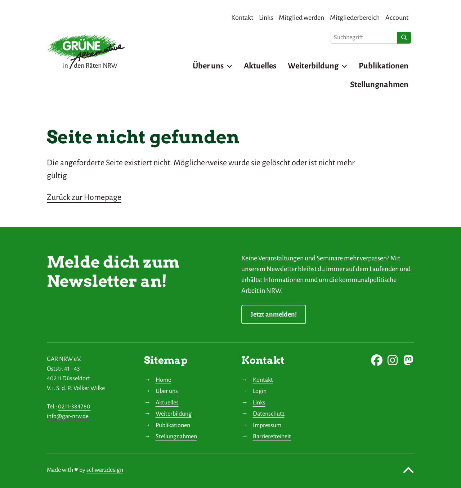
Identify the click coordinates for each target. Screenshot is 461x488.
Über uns (167, 391)
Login (260, 391)
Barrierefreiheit (272, 436)
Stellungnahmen (176, 436)
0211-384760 (74, 406)
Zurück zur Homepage (84, 197)
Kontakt (263, 380)
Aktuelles (167, 402)
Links (259, 402)
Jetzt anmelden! (274, 314)
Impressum (267, 425)
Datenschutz (269, 414)
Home (163, 380)
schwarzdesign (104, 470)
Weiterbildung (174, 414)
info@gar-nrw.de (68, 416)
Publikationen (173, 425)
